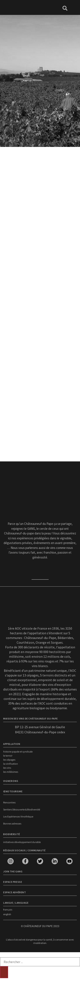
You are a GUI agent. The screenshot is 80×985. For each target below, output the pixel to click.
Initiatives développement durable (22, 842)
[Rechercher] (4, 972)
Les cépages (9, 760)
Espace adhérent (14, 892)
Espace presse (12, 881)
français (7, 909)
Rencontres (9, 802)
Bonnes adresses (12, 824)
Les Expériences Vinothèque (18, 816)
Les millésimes (10, 772)
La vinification (10, 764)
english (7, 914)
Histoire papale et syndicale (18, 752)
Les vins (7, 768)
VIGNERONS (10, 781)
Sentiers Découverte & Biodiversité (21, 809)
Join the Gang (12, 871)
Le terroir (7, 756)
